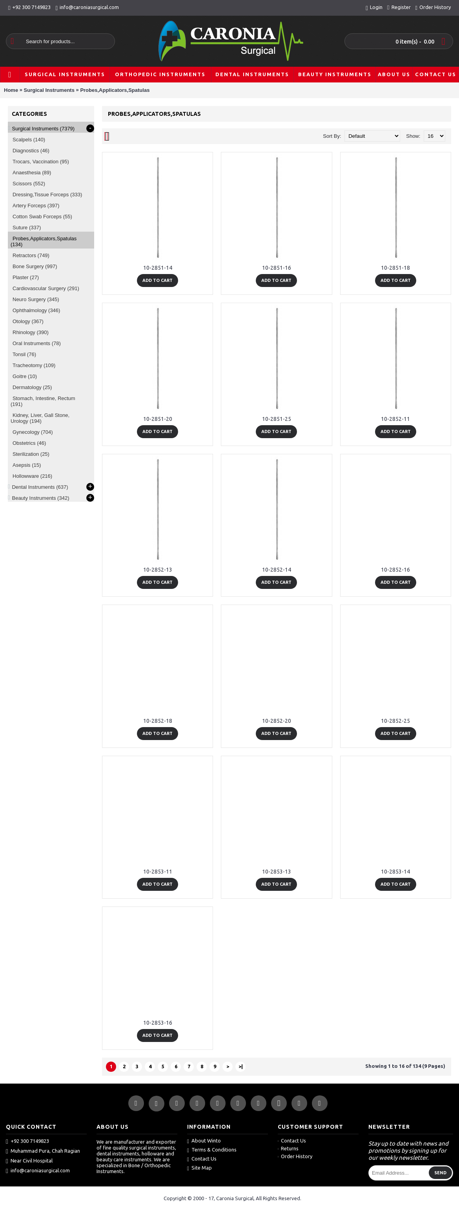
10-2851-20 (157, 419)
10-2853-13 (276, 871)
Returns (288, 1148)
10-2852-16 (395, 570)
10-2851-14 (157, 268)
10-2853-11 (157, 871)
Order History (295, 1156)
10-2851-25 (276, 419)
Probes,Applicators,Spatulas (114, 90)
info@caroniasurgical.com (38, 1170)
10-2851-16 (276, 268)
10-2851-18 (395, 268)
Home (11, 90)
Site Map (199, 1168)
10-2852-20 (276, 721)
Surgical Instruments (49, 90)
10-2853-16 (157, 1023)
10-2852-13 (157, 570)
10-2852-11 (395, 419)
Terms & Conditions (212, 1150)
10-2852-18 (157, 721)
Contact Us (202, 1159)
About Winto (204, 1141)
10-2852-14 (276, 570)
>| (241, 1066)
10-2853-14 (395, 871)
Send (440, 1172)
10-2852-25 (395, 721)
